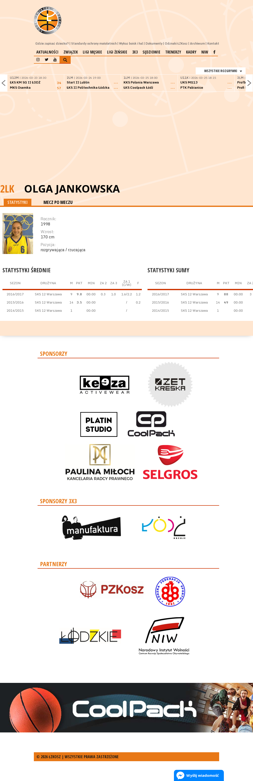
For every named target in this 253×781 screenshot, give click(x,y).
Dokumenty (154, 43)
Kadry (191, 52)
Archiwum (197, 43)
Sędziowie (151, 52)
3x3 (135, 52)
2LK (7, 188)
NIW (204, 52)
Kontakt (213, 43)
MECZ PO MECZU (58, 202)
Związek (70, 52)
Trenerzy (173, 52)
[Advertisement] (126, 143)
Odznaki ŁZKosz (176, 43)
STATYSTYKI (17, 202)
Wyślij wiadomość (202, 775)
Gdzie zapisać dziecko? (52, 43)
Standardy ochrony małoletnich (94, 43)
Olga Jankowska (72, 188)
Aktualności (47, 52)
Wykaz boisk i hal (131, 43)
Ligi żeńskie (117, 52)
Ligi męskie (92, 52)
